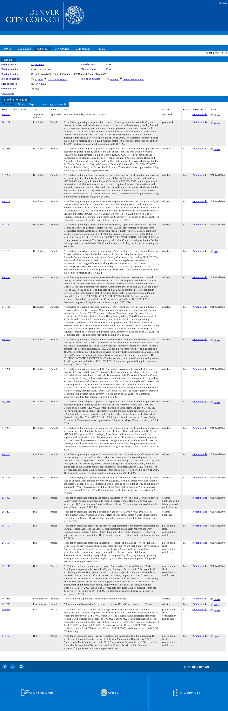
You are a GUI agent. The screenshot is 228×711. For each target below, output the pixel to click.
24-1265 (6, 598)
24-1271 (6, 604)
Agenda (39, 79)
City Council (37, 64)
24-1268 (6, 401)
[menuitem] (8, 104)
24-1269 (6, 427)
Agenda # (25, 109)
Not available (38, 83)
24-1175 (6, 250)
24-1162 (6, 224)
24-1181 (6, 306)
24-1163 (6, 454)
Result (186, 109)
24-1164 (6, 122)
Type (35, 109)
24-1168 (6, 635)
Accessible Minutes (133, 79)
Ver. (15, 109)
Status (53, 109)
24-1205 (6, 339)
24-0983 (6, 609)
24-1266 (6, 148)
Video (38, 89)
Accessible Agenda (57, 79)
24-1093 (6, 497)
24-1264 (6, 114)
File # (4, 109)
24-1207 (6, 511)
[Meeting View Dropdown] (54, 104)
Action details (199, 114)
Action (165, 109)
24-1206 (6, 368)
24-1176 (6, 277)
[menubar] (34, 104)
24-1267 (6, 174)
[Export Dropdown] (33, 104)
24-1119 (6, 201)
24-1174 (6, 477)
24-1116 (6, 525)
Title (66, 109)
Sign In (223, 2)
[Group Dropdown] (21, 104)
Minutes (114, 79)
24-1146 (6, 566)
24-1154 (6, 542)
